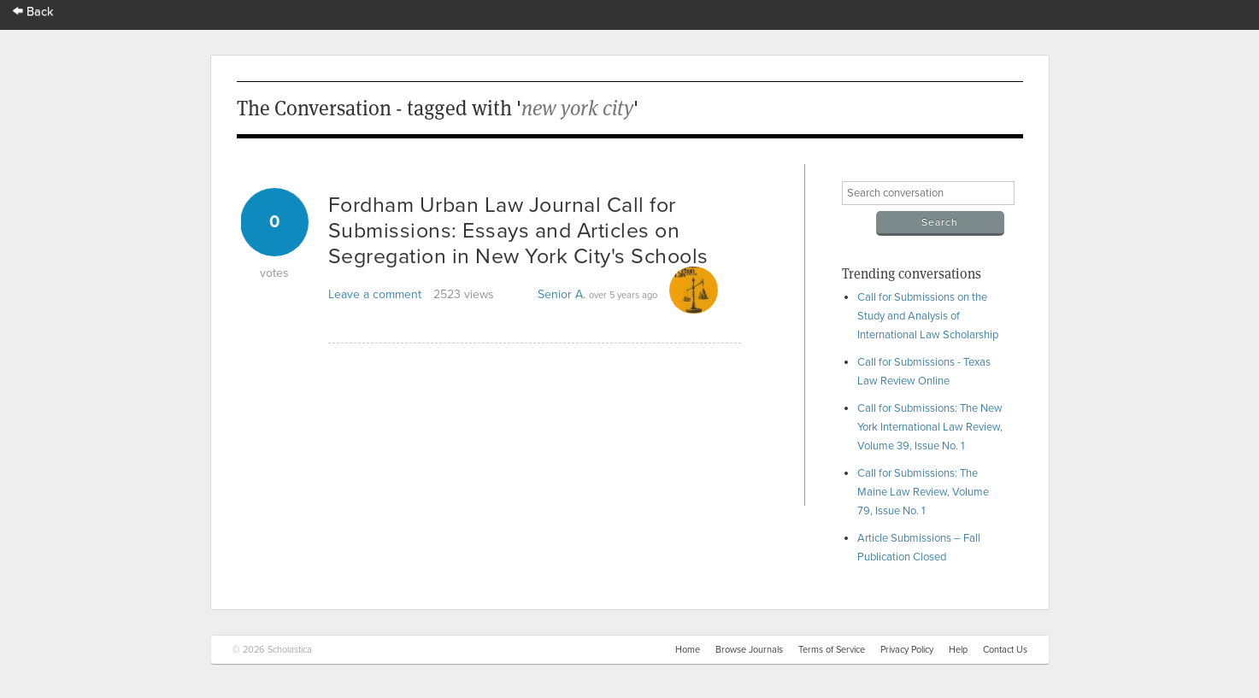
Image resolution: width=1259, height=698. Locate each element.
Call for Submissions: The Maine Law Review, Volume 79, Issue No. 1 (923, 492)
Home (687, 649)
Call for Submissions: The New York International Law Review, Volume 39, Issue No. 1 (930, 427)
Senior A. (561, 294)
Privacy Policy (906, 649)
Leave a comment (374, 294)
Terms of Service (831, 649)
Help (958, 649)
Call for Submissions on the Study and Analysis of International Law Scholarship (927, 316)
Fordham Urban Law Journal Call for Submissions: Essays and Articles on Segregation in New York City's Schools (518, 230)
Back (33, 11)
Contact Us (1005, 649)
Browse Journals (749, 649)
